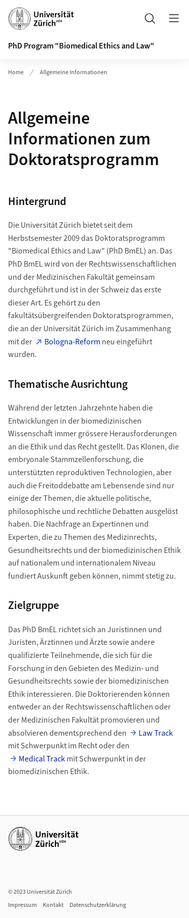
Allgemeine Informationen (73, 72)
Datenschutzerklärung (98, 905)
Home (16, 72)
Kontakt (53, 905)
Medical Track (42, 758)
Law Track (156, 733)
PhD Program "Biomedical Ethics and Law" (81, 46)
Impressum (22, 905)
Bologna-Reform (72, 341)
